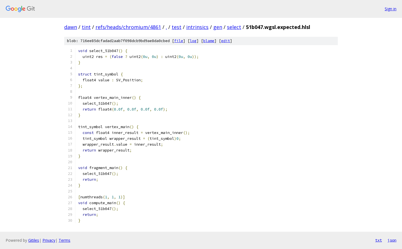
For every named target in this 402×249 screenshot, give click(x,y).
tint (86, 27)
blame (208, 40)
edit (225, 40)
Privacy (48, 240)
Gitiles (33, 240)
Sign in (390, 8)
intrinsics (197, 27)
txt (378, 240)
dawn (70, 27)
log (193, 40)
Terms (64, 240)
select (234, 27)
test (176, 27)
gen (217, 27)
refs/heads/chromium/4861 (128, 27)
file (178, 40)
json (391, 240)
